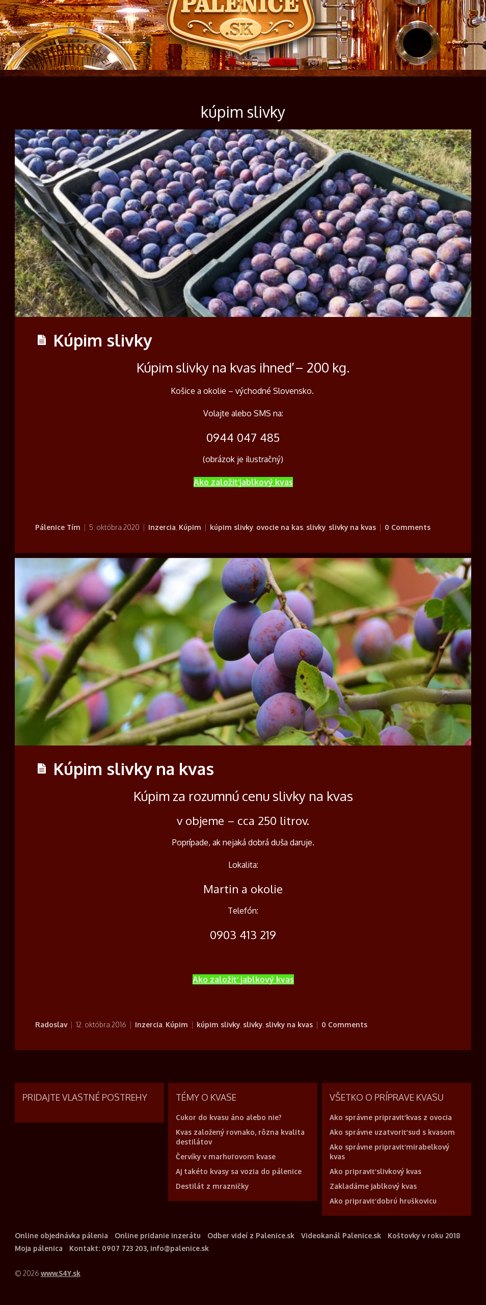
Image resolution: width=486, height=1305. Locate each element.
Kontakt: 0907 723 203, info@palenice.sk (139, 1248)
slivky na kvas (352, 527)
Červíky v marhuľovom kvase (225, 1156)
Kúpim (190, 527)
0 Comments (407, 527)
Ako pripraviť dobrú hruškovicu (383, 1200)
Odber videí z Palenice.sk (250, 1235)
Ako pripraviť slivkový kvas (375, 1171)
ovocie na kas (279, 527)
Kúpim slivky (102, 340)
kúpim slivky (231, 527)
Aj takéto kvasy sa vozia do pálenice (239, 1171)
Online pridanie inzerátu (158, 1235)
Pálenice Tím (57, 527)
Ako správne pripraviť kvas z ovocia (391, 1117)
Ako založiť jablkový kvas (243, 482)
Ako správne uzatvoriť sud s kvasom (392, 1132)
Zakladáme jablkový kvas (373, 1186)
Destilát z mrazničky (212, 1186)
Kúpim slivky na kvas (133, 768)
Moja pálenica (39, 1248)
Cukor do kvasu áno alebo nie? (229, 1117)
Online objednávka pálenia (61, 1235)
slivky (316, 527)
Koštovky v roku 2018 (424, 1235)
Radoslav (51, 1024)
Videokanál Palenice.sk (341, 1235)
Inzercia (162, 527)
